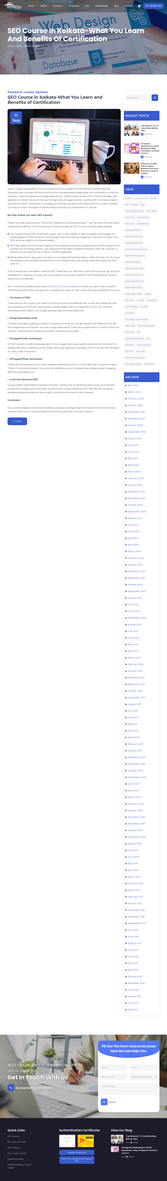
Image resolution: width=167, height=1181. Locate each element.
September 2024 (137, 512)
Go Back (18, 421)
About (46, 6)
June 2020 (133, 784)
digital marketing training (134, 275)
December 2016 (136, 910)
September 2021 (137, 698)
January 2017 (135, 904)
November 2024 (136, 498)
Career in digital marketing (134, 211)
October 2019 (135, 831)
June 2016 (133, 937)
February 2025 (136, 479)
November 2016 (136, 917)
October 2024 (135, 505)
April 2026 (133, 386)
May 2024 (133, 538)
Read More (146, 134)
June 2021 (133, 718)
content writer (130, 218)
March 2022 (134, 658)
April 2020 (133, 791)
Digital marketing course (133, 237)
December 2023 (136, 572)
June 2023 (133, 611)
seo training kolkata (143, 345)
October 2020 (135, 771)
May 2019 (133, 864)
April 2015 (133, 970)
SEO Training (13, 1142)
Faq (87, 6)
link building (129, 313)
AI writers (153, 199)
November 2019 (136, 824)
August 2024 (135, 518)
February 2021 (135, 744)
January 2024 (135, 565)
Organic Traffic (130, 326)
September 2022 (137, 618)
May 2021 (133, 724)
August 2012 (134, 997)
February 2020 (136, 804)
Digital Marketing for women (135, 256)
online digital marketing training (136, 320)
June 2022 (133, 638)
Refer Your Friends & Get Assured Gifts (76, 1159)
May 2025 (133, 459)
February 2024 (136, 558)
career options (151, 211)
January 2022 (135, 671)
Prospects (75, 6)
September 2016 (136, 924)
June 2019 (133, 857)
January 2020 (135, 811)
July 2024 (133, 525)
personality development (146, 326)
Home (35, 6)
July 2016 (133, 930)
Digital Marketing (143, 224)
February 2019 (135, 884)
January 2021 (135, 751)
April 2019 (133, 870)
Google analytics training (133, 288)
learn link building (131, 307)
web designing (149, 364)
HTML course (129, 301)
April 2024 (133, 545)
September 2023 (137, 591)
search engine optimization (134, 339)
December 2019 (136, 817)
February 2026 (136, 399)
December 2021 (136, 678)
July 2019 (133, 850)
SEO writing (129, 352)
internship (140, 301)
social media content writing (134, 358)
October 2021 (135, 691)
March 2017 (134, 890)
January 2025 (135, 485)
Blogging (134, 205)
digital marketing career (133, 230)
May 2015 (133, 963)
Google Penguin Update (133, 294)
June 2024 (133, 532)
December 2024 (136, 492)
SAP (138, 332)
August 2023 (135, 598)
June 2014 (133, 990)
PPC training (129, 332)
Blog (113, 6)
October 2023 (135, 585)
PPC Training (13, 1136)
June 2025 (133, 452)
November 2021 (136, 684)
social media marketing (133, 364)
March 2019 (134, 877)
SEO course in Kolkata (65, 286)
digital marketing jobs (132, 262)
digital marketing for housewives (136, 250)
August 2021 (134, 704)
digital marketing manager (134, 269)
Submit (108, 1102)
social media (141, 352)
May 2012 (133, 1010)
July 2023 (133, 605)
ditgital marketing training (134, 281)
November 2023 (136, 578)
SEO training (129, 345)
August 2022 (135, 625)
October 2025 (135, 425)
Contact (125, 6)
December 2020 (136, 757)
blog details (33, 46)
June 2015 (133, 957)
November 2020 (136, 764)
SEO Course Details (41, 1142)
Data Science (129, 224)
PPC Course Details (41, 1136)
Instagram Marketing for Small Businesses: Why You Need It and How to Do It (139, 1151)
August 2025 (135, 439)
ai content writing (141, 199)
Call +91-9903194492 (30, 1088)
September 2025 (137, 432)
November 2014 (136, 983)
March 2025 (134, 472)
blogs (142, 205)
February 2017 (135, 897)
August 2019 (134, 844)
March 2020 (134, 797)
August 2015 (134, 943)
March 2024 (134, 552)
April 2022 (133, 651)
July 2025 (133, 445)
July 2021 (133, 711)
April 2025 (133, 465)
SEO (148, 339)
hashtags (148, 294)
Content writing (143, 218)
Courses (58, 6)
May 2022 (133, 645)
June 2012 (133, 1003)
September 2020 (137, 777)
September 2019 (137, 837)
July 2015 (133, 950)
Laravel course (151, 301)
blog (19, 46)
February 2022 (136, 664)
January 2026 (135, 405)
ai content (128, 199)
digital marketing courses (133, 243)
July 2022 (133, 631)
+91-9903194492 (153, 6)
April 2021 (133, 731)
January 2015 (135, 977)
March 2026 (134, 392)
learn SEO (144, 307)
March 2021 (134, 738)
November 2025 (136, 419)
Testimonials (100, 6)
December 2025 (136, 412)
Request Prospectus (76, 1152)
